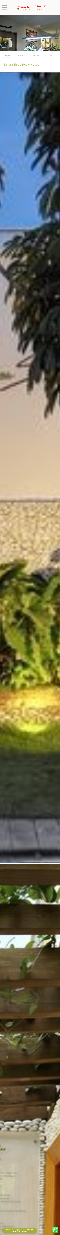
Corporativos (34, 55)
